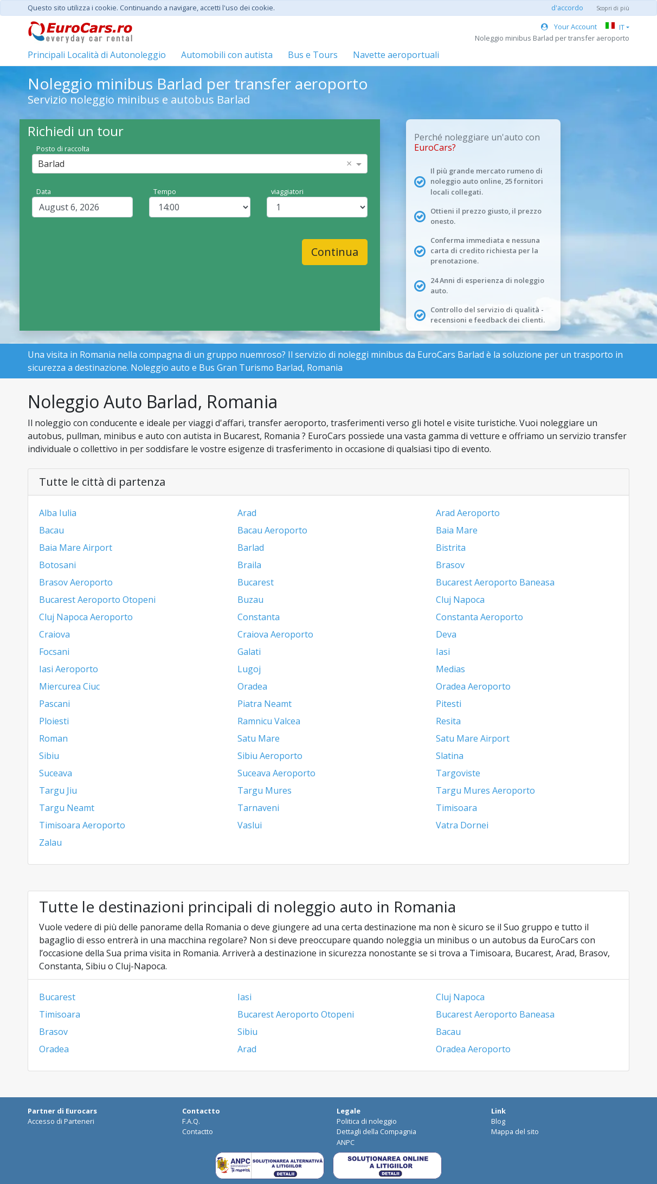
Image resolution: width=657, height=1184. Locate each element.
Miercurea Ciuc (69, 686)
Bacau (51, 530)
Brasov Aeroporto (76, 582)
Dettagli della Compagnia (376, 1131)
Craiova (54, 634)
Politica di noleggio (367, 1121)
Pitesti (448, 704)
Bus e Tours (313, 55)
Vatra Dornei (462, 825)
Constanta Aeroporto (479, 617)
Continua (334, 251)
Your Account (569, 26)
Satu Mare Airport (473, 738)
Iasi (443, 652)
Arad (246, 513)
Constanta (258, 617)
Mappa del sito (515, 1131)
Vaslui (249, 825)
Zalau (50, 842)
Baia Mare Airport (75, 548)
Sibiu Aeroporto (269, 756)
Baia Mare (457, 530)
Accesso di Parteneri (61, 1121)
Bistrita (451, 548)
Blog (498, 1121)
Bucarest (255, 582)
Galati (249, 652)
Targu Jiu (58, 790)
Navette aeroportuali (396, 55)
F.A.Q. (191, 1121)
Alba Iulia (57, 513)
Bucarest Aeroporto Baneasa (495, 582)
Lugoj (249, 669)
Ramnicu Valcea (268, 721)
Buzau (250, 600)
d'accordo (567, 7)
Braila (249, 565)
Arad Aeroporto (468, 513)
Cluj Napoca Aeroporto (86, 617)
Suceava (55, 773)
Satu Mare (258, 738)
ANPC (346, 1142)
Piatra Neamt (264, 704)
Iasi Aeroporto (68, 669)
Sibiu (49, 756)
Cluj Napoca (460, 600)
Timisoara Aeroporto (82, 825)
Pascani (54, 704)
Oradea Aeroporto (473, 686)
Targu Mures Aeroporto (485, 790)
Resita (448, 721)
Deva (446, 634)
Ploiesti (54, 721)
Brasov (450, 565)
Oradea (252, 686)
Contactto (197, 1131)
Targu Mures (264, 790)
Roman (53, 738)
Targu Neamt (66, 808)
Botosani (57, 565)
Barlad (250, 548)
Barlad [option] (51, 164)
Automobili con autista (227, 55)
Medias (450, 669)
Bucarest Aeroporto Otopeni (97, 600)
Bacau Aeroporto (272, 530)
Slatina (449, 756)
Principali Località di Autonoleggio (97, 55)
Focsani (54, 652)
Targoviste (458, 773)
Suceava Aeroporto (276, 773)
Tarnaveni (258, 808)
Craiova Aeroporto (275, 634)
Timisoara (456, 808)
